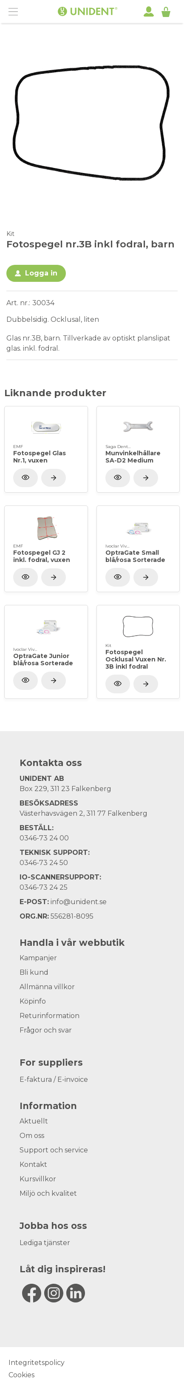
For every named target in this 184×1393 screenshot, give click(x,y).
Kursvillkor (38, 1179)
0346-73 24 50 (44, 863)
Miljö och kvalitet (48, 1193)
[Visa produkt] (53, 478)
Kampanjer (38, 958)
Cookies (21, 1375)
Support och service (54, 1150)
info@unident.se (79, 902)
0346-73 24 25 (44, 887)
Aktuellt (34, 1121)
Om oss (32, 1136)
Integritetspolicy (36, 1363)
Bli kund (34, 972)
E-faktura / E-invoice (54, 1079)
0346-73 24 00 (44, 838)
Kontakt (33, 1164)
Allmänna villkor (47, 987)
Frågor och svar (46, 1030)
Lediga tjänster (45, 1243)
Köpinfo (33, 1001)
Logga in (41, 273)
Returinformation (49, 1016)
